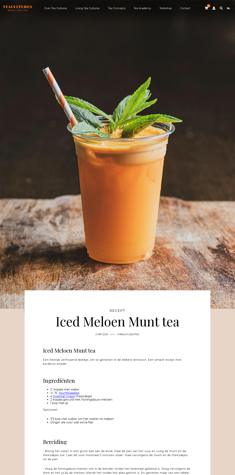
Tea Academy (142, 8)
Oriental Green (64, 396)
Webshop (166, 8)
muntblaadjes (69, 393)
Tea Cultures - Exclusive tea (17, 8)
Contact (185, 8)
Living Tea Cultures (87, 8)
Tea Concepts (116, 8)
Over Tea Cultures (55, 8)
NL (228, 8)
